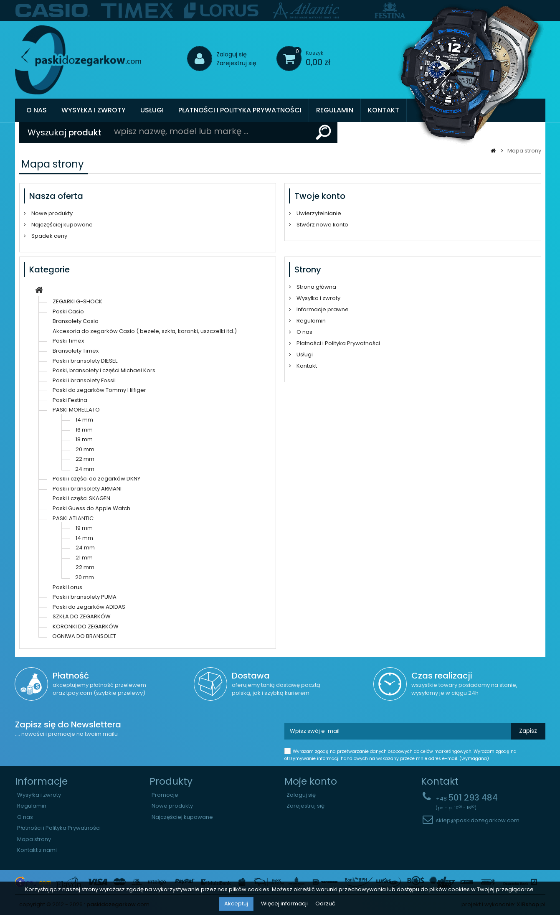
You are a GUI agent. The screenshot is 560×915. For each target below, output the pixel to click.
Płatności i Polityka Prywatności (240, 110)
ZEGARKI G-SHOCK (77, 301)
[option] (53, 10)
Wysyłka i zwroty (93, 110)
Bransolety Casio (76, 321)
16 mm (84, 430)
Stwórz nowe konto (321, 225)
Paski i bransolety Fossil (84, 380)
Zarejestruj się (236, 63)
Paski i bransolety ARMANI (87, 489)
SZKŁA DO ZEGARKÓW (82, 616)
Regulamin (334, 110)
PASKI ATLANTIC (73, 518)
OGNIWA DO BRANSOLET (84, 636)
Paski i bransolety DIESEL (85, 361)
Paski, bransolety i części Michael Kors (104, 370)
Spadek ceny (48, 236)
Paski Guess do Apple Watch (91, 508)
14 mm (84, 420)
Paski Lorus (67, 587)
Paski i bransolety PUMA (85, 597)
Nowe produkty (51, 213)
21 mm (84, 558)
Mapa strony (34, 839)
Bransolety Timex (76, 351)
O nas (36, 110)
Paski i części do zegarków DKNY (96, 479)
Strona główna (315, 287)
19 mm (84, 528)
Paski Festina (70, 400)
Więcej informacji (285, 903)
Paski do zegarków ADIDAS (89, 607)
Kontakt (383, 110)
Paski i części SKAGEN (81, 498)
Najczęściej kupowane (61, 225)
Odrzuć (325, 903)
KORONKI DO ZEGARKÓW (86, 626)
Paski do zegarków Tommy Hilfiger (99, 390)
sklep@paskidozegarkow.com (477, 820)
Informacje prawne (322, 309)
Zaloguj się (231, 54)
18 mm (84, 439)
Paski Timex (68, 341)
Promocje (165, 795)
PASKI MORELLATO (76, 410)
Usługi (152, 110)
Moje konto (310, 781)
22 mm (85, 459)
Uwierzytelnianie (318, 213)
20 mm (85, 449)
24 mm (84, 469)
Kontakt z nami (37, 850)
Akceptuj (236, 903)
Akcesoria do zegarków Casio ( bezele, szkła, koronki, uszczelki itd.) (145, 331)
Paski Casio (68, 311)
